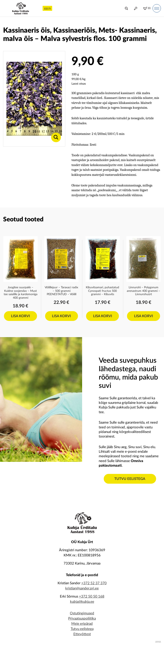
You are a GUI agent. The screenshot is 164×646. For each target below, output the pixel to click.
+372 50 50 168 (91, 596)
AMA (158, 642)
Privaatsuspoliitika (82, 618)
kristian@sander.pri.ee (82, 588)
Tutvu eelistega (129, 479)
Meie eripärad (82, 623)
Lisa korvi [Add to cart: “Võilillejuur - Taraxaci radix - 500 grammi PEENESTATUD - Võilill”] (61, 316)
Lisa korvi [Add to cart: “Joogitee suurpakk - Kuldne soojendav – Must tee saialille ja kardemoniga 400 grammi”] (20, 316)
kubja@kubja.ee (82, 601)
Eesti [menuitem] (47, 8)
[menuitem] (47, 8)
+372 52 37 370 (94, 583)
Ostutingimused (82, 613)
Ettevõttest (82, 634)
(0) (146, 8)
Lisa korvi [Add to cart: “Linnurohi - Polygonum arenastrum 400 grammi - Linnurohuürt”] (143, 316)
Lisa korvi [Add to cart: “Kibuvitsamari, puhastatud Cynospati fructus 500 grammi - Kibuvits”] (102, 316)
